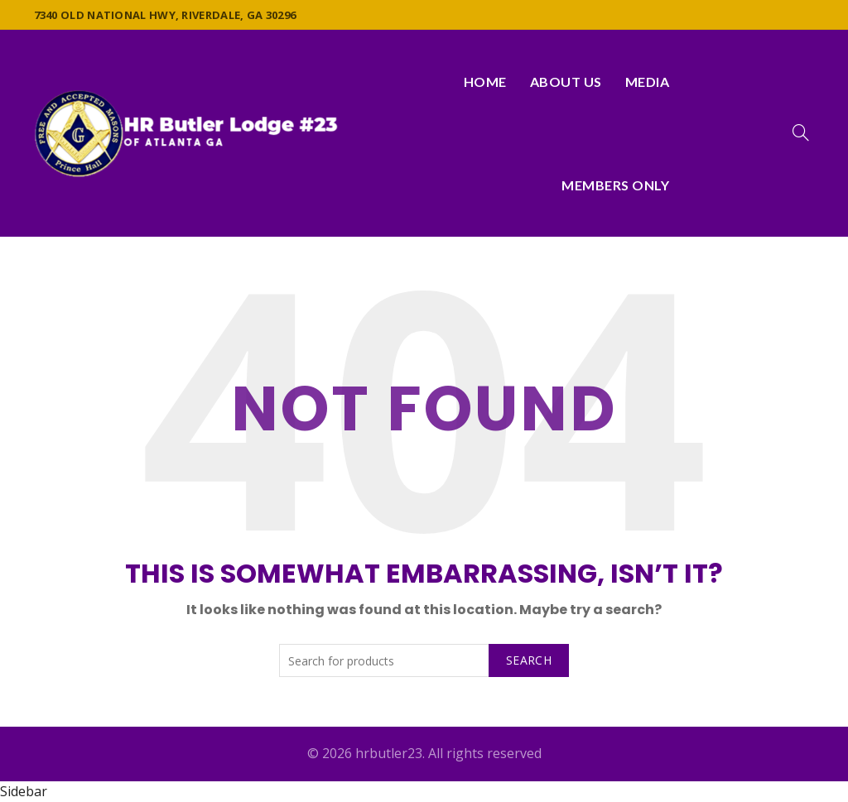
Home (485, 81)
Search (529, 660)
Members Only (615, 185)
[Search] (801, 132)
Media (647, 81)
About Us (566, 81)
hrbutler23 (388, 753)
